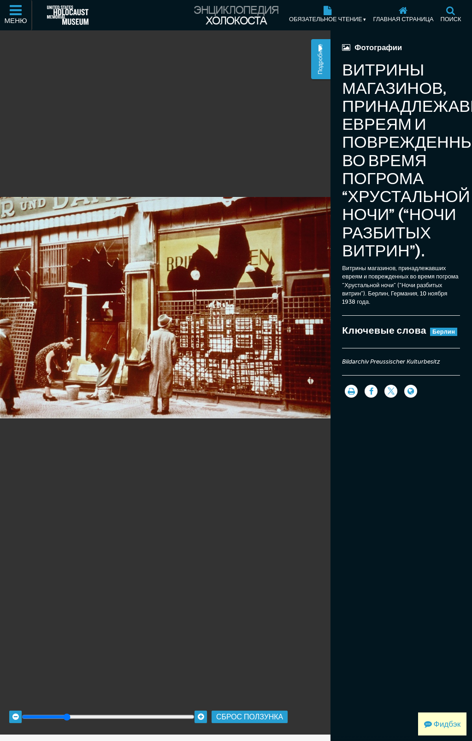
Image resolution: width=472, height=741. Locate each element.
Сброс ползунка (249, 704)
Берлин (443, 331)
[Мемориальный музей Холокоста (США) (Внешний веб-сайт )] (67, 15)
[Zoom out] (15, 704)
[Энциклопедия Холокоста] (236, 15)
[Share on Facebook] (371, 391)
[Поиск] (451, 15)
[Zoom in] (201, 704)
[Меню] (16, 15)
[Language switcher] (410, 391)
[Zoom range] (108, 704)
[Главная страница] (403, 15)
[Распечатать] (351, 391)
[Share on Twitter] (390, 391)
